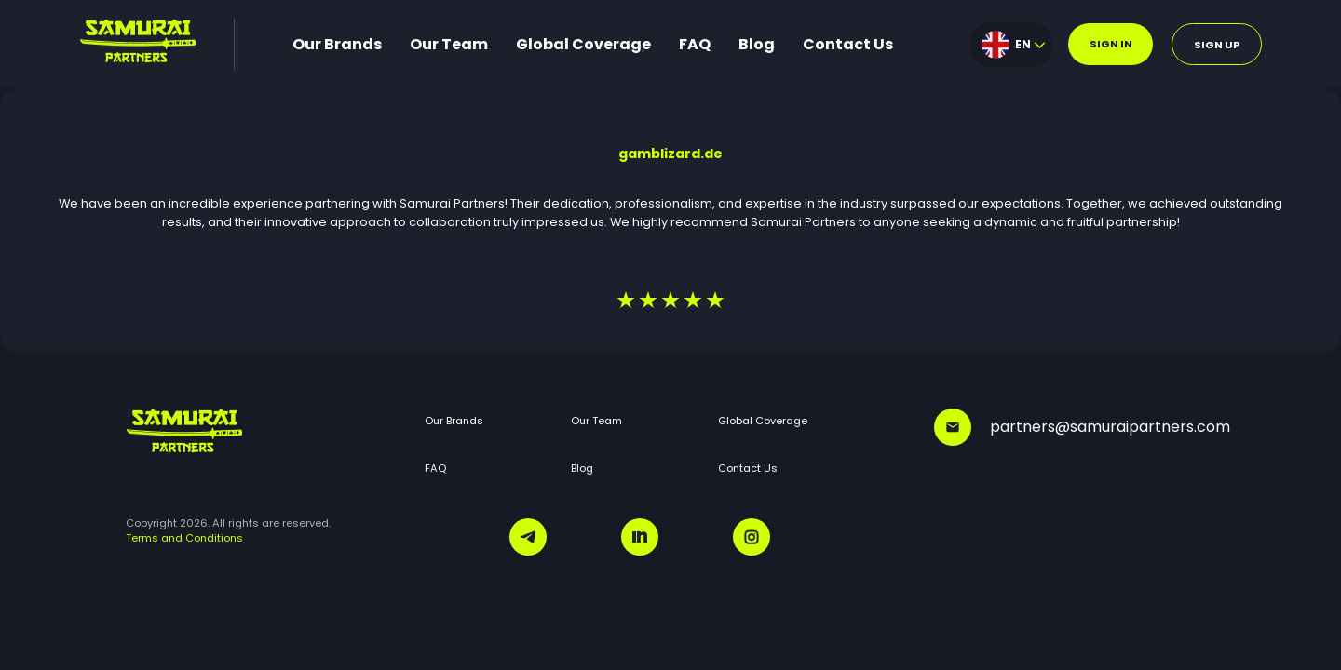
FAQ (695, 44)
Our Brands (337, 44)
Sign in (1111, 43)
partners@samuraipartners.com (1074, 427)
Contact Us (848, 44)
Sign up (1217, 44)
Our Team (449, 44)
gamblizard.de (670, 153)
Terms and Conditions (184, 537)
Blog (756, 44)
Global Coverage (583, 44)
